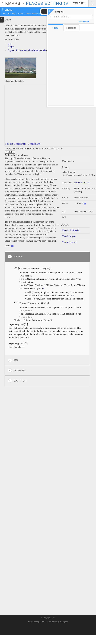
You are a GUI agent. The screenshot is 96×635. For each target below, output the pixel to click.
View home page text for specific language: (34, 148)
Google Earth (33, 144)
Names (15, 257)
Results (71, 28)
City (10, 44)
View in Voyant (69, 236)
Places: (7, 13)
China (20, 14)
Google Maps (20, 144)
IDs (13, 360)
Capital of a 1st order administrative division (28, 50)
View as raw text (69, 242)
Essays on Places (81, 182)
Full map (9, 144)
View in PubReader (71, 230)
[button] (43, 11)
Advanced (83, 21)
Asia (13, 14)
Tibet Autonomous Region (36, 14)
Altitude (17, 370)
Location (17, 381)
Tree (55, 28)
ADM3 (11, 47)
